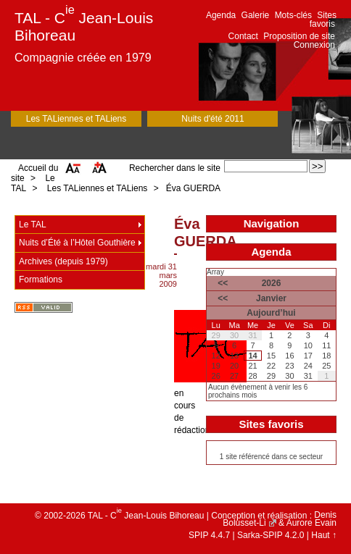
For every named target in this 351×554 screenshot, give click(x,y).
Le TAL (32, 224)
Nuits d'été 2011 (212, 119)
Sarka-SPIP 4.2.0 (271, 535)
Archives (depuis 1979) (63, 261)
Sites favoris (323, 19)
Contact (243, 36)
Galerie (255, 15)
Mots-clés (293, 15)
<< (223, 283)
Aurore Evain (311, 523)
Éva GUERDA (193, 188)
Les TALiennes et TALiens (76, 119)
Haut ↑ (323, 535)
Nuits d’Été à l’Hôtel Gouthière (77, 243)
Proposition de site (299, 36)
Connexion (314, 45)
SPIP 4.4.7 (209, 535)
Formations (40, 279)
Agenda (221, 15)
